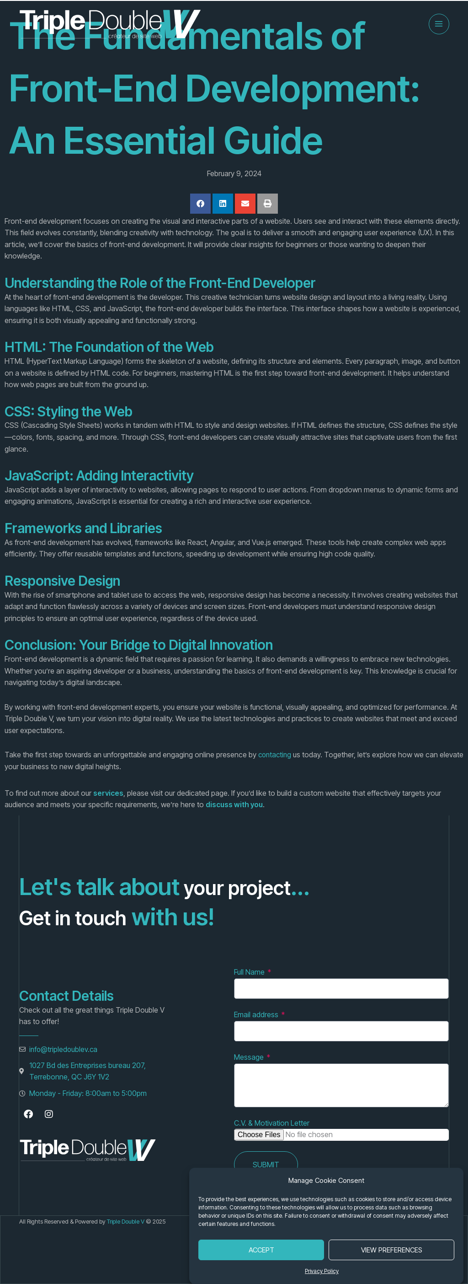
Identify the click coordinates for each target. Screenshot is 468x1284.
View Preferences (391, 1250)
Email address (257, 1014)
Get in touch (82, 916)
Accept (261, 1250)
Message (250, 1057)
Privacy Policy (322, 1271)
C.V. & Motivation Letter (271, 1123)
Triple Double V (126, 1221)
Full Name (250, 971)
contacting (275, 754)
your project (245, 886)
